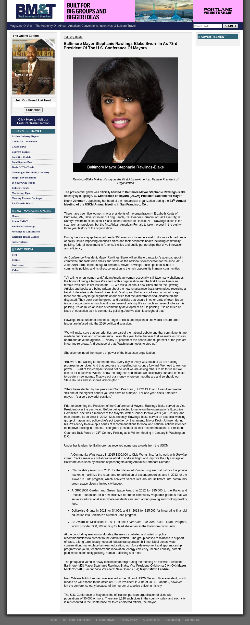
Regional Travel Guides (25, 236)
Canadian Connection (24, 141)
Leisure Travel (105, 620)
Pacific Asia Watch (22, 203)
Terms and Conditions (76, 620)
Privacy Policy (128, 620)
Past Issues (18, 264)
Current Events (21, 151)
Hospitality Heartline (24, 177)
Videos (15, 270)
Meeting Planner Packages (27, 198)
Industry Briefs (20, 187)
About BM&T (20, 221)
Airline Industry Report (25, 136)
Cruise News (19, 146)
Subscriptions (19, 241)
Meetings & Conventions (26, 231)
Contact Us (192, 620)
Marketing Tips (21, 192)
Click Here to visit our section (33, 121)
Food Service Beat (22, 162)
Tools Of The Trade (23, 167)
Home (15, 216)
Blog (14, 254)
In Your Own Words (23, 182)
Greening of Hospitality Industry (31, 172)
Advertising (172, 620)
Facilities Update (21, 156)
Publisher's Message (23, 226)
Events (16, 259)
